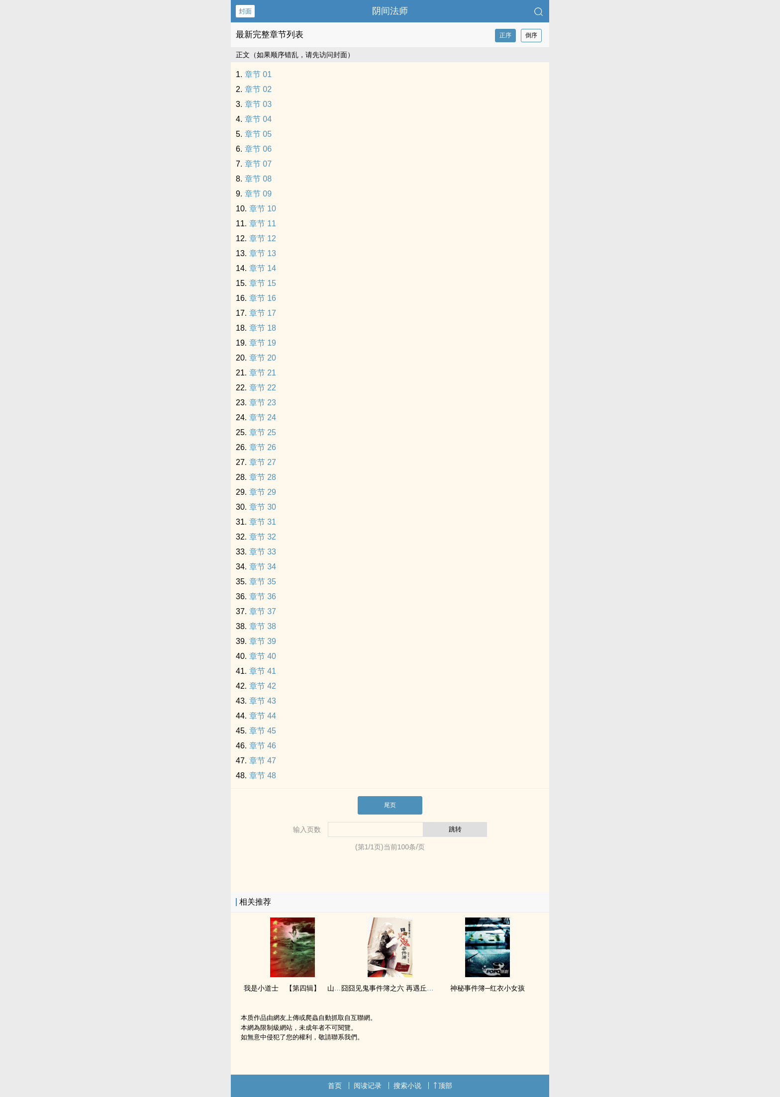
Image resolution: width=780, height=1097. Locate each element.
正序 (505, 35)
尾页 (390, 805)
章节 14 (262, 268)
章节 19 (262, 343)
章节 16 (262, 298)
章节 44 (262, 716)
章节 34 (262, 566)
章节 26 (262, 447)
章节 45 (262, 731)
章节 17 (262, 313)
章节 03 (258, 104)
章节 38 (262, 626)
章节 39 (262, 641)
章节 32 (262, 537)
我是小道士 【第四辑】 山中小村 (299, 988)
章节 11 (262, 223)
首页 (335, 1086)
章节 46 (262, 745)
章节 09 (258, 193)
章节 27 (262, 462)
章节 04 (258, 119)
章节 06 (258, 149)
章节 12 (262, 238)
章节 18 (262, 328)
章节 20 (262, 358)
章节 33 (262, 552)
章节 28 (262, 477)
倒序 (531, 35)
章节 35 (262, 581)
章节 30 (262, 507)
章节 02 (258, 89)
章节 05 (258, 134)
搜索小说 (407, 1086)
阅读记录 (368, 1086)
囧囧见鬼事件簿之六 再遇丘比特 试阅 (399, 988)
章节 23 (262, 402)
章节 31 (262, 522)
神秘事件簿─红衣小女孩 (487, 988)
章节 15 (262, 283)
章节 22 (262, 387)
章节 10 (262, 208)
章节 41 (262, 671)
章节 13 (262, 253)
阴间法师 (390, 11)
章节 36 (262, 596)
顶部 (442, 1086)
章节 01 (258, 74)
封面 (245, 11)
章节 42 (262, 686)
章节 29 (262, 492)
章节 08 (258, 179)
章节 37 (262, 611)
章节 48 (262, 775)
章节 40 (262, 656)
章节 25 (262, 432)
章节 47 (262, 760)
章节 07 (258, 164)
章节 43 (262, 701)
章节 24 (262, 417)
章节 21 (262, 372)
